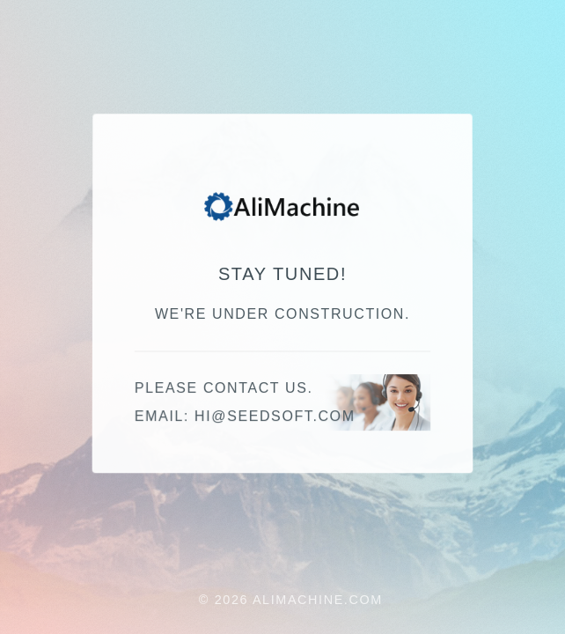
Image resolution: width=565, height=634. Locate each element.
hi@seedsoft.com (275, 416)
